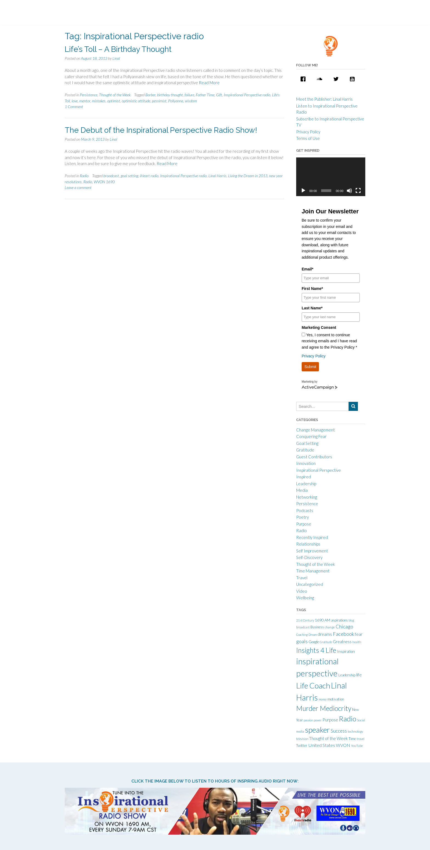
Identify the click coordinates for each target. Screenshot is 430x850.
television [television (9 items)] (302, 739)
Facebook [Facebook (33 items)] (343, 634)
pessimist (159, 100)
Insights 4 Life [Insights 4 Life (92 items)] (316, 650)
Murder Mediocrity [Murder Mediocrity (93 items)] (323, 708)
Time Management (313, 570)
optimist (113, 100)
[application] (330, 176)
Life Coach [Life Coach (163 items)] (313, 685)
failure (189, 94)
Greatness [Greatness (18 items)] (342, 641)
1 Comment (74, 106)
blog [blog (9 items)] (351, 620)
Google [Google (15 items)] (314, 642)
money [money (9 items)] (323, 699)
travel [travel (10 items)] (360, 739)
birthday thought (170, 94)
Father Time (205, 94)
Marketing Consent (319, 327)
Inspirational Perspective (318, 470)
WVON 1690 (104, 181)
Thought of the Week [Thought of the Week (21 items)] (328, 738)
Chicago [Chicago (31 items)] (344, 626)
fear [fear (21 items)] (359, 634)
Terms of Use (308, 138)
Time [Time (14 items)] (352, 738)
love (75, 100)
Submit (310, 367)
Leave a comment (78, 187)
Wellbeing (305, 597)
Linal (116, 58)
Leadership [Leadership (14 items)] (346, 675)
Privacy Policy (308, 131)
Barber (150, 94)
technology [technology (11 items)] (355, 731)
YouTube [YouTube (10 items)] (357, 745)
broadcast (111, 175)
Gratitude (305, 449)
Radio (84, 175)
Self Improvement (312, 550)
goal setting (129, 175)
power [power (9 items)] (318, 720)
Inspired (303, 476)
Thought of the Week (115, 94)
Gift (219, 94)
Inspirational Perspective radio (247, 94)
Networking (306, 497)
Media (302, 490)
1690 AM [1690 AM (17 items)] (322, 620)
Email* (307, 269)
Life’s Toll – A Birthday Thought (118, 49)
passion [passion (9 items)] (308, 720)
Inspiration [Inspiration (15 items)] (346, 651)
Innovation (306, 463)
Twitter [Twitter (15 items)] (301, 745)
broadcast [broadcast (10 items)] (303, 627)
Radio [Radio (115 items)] (347, 719)
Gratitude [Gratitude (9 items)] (326, 642)
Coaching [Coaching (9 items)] (302, 634)
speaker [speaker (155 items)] (317, 729)
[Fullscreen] (358, 190)
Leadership (306, 483)
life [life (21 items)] (359, 674)
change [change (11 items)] (330, 627)
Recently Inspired (312, 537)
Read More (209, 82)
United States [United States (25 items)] (321, 745)
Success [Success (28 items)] (339, 731)
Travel (301, 577)
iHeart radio (149, 175)
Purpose (303, 523)
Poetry (302, 517)
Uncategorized (309, 584)
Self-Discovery (309, 557)
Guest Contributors (314, 456)
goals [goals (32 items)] (302, 641)
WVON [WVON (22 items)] (343, 745)
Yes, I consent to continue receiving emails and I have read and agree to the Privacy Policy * (329, 341)
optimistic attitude (136, 100)
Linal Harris (217, 175)
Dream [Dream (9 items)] (313, 634)
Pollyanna (175, 100)
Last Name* (312, 308)
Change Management (315, 429)
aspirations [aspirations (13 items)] (339, 620)
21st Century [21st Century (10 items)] (305, 620)
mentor (84, 100)
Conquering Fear (311, 436)
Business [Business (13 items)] (317, 627)
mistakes (99, 100)
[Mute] (349, 190)
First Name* (312, 288)
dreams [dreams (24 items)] (325, 634)
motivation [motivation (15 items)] (335, 699)
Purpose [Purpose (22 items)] (330, 719)
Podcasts (304, 510)
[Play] (303, 190)
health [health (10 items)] (356, 642)
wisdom (191, 100)
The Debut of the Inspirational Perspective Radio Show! (161, 130)
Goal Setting (307, 443)
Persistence (88, 94)
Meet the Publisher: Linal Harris (324, 99)
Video (301, 591)
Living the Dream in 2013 (247, 175)
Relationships (308, 543)
